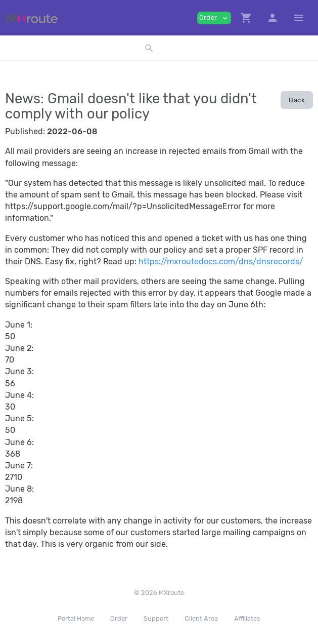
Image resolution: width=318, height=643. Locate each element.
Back (297, 100)
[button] (246, 18)
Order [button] (214, 18)
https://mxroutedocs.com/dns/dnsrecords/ (221, 261)
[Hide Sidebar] (299, 18)
